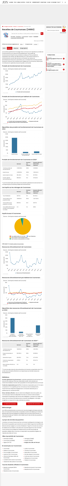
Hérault (15, 26)
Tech (15, 2)
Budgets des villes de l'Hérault (32, 442)
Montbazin (18, 36)
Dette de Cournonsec (10, 403)
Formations (51, 54)
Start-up (28, 2)
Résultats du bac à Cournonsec (11, 470)
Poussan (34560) (28, 440)
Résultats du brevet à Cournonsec (32, 467)
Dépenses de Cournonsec (35, 403)
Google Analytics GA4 (52, 70)
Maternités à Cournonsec (30, 452)
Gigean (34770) (7, 442)
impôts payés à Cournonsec (17, 243)
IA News (11, 2)
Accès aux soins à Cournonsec (31, 456)
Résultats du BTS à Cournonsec (32, 469)
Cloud (48, 2)
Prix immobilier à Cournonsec (10, 452)
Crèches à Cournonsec (30, 450)
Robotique (43, 2)
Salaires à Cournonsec (8, 450)
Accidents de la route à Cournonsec (12, 459)
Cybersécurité (36, 2)
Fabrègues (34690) (29, 438)
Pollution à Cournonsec (30, 460)
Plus (59, 2)
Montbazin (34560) (8, 438)
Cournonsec (20, 26)
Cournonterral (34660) (9, 440)
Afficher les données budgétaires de (10, 44)
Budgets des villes (8, 26)
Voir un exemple (63, 32)
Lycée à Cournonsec (29, 448)
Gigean (30, 36)
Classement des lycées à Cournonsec (12, 461)
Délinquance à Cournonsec (31, 458)
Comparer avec (28, 44)
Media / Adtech (21, 2)
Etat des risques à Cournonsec (31, 454)
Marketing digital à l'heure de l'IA (54, 58)
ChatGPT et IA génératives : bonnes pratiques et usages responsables (54, 64)
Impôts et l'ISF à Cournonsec (10, 454)
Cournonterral (25, 36)
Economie (53, 2)
